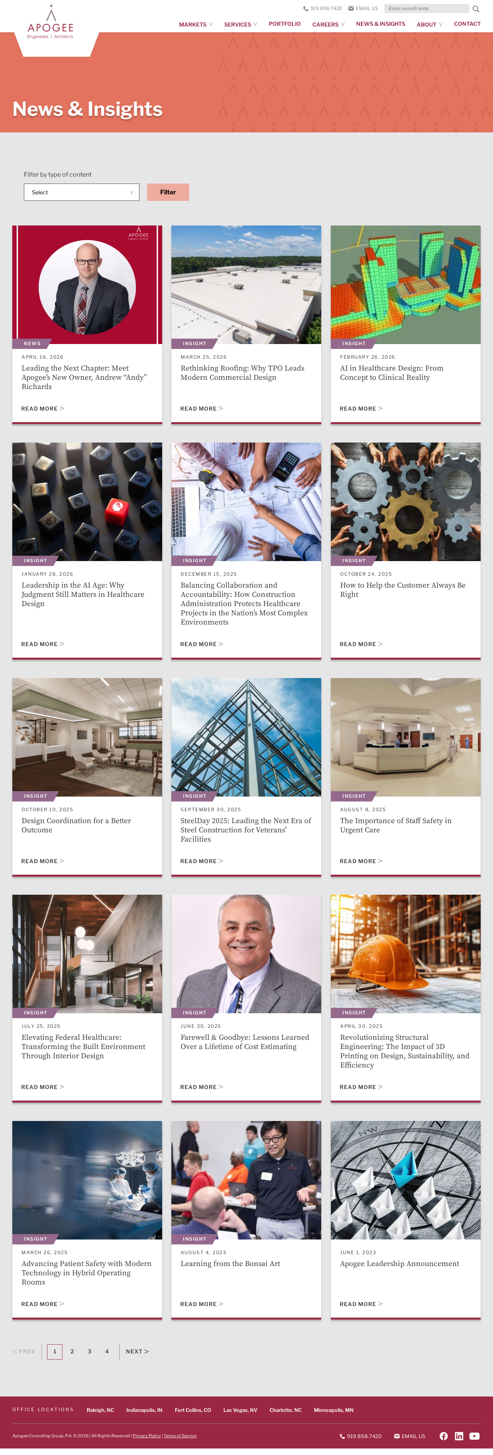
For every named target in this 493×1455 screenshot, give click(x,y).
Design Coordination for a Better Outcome (77, 828)
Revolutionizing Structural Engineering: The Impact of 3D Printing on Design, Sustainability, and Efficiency (399, 1055)
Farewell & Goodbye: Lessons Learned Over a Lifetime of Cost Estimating (246, 1046)
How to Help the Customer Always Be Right (405, 591)
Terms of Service (180, 1442)
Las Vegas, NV (240, 1416)
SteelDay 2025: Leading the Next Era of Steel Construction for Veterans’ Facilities (242, 833)
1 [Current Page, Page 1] (55, 1358)
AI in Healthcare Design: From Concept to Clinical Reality (392, 373)
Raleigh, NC (100, 1416)
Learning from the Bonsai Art (231, 1269)
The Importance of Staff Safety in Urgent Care (396, 828)
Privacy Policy (147, 1442)
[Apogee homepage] (60, 28)
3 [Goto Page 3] (89, 1358)
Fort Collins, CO (193, 1416)
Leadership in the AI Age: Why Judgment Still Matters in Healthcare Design (85, 596)
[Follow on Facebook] (444, 1443)
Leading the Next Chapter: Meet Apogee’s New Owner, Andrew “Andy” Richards (85, 378)
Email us (363, 8)
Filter (168, 192)
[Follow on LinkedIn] (459, 1443)
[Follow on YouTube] (474, 1443)
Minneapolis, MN (334, 1416)
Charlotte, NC (286, 1416)
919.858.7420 (322, 8)
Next (137, 1358)
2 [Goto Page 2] (72, 1358)
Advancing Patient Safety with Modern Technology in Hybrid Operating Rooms (73, 1279)
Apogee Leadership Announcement (400, 1269)
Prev (23, 1358)
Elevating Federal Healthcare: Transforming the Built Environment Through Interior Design (85, 1051)
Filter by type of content (58, 174)
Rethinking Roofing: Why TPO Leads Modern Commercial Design (243, 373)
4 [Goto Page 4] (107, 1358)
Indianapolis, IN (144, 1416)
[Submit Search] (476, 9)
